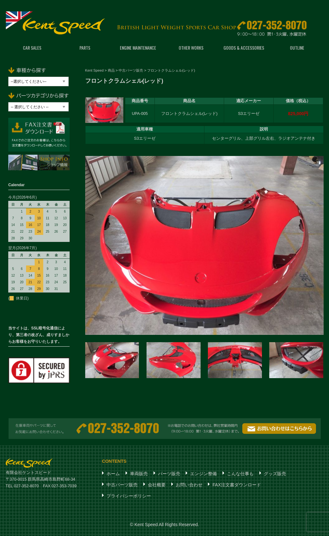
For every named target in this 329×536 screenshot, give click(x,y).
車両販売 (139, 473)
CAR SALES (32, 47)
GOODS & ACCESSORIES (243, 47)
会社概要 (157, 484)
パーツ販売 (169, 473)
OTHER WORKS (191, 47)
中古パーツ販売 (122, 484)
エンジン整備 (203, 473)
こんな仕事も (240, 473)
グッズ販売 (275, 473)
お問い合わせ (189, 484)
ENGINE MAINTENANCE (138, 47)
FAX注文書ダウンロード (236, 484)
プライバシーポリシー (128, 495)
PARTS (84, 47)
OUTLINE (297, 47)
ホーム (113, 473)
